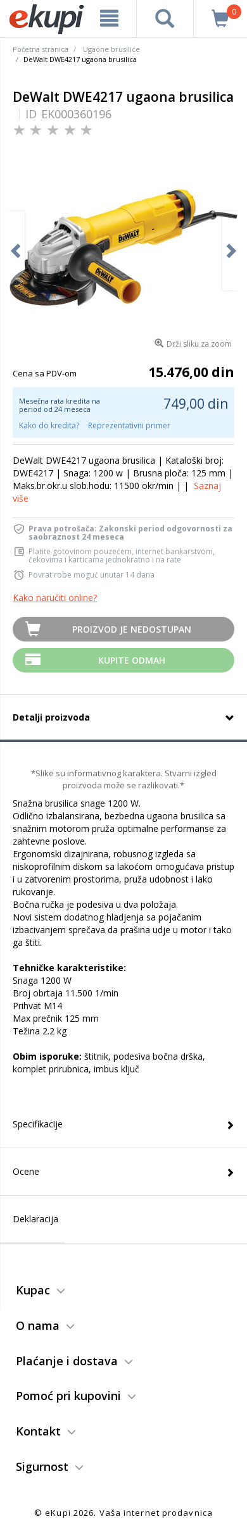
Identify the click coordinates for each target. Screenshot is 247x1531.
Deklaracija (35, 1219)
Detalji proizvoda (51, 717)
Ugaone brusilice (111, 49)
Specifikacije (38, 1124)
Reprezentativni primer (129, 425)
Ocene (26, 1171)
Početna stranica (40, 49)
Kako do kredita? (49, 425)
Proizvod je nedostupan (131, 629)
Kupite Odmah (131, 660)
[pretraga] (165, 18)
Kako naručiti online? (55, 598)
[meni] (109, 18)
